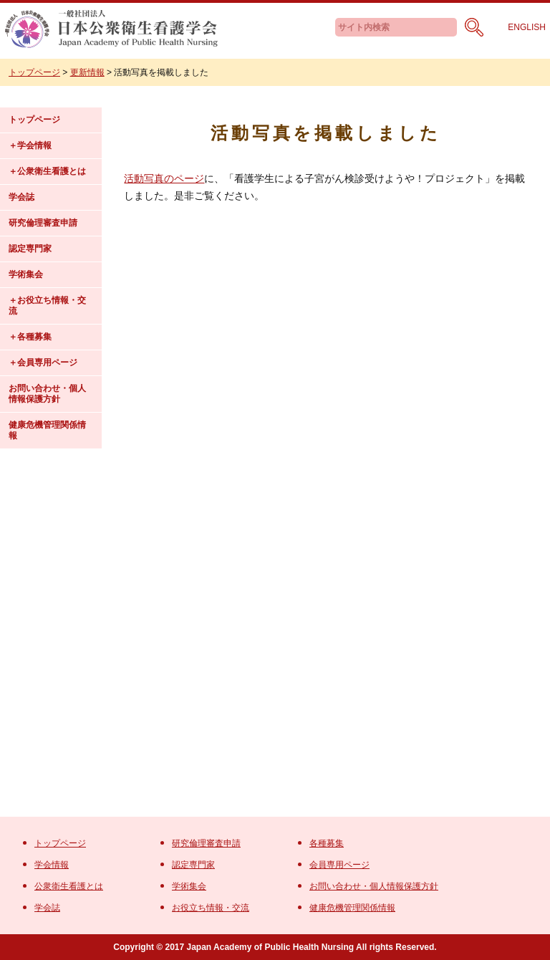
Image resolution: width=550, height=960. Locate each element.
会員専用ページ (47, 362)
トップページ (34, 120)
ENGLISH (527, 27)
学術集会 (26, 274)
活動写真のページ (164, 178)
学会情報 (34, 145)
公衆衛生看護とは (51, 171)
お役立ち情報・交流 (47, 305)
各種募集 (34, 337)
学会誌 (21, 197)
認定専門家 (30, 249)
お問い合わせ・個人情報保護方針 (47, 393)
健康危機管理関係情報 (47, 430)
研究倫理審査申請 (43, 223)
